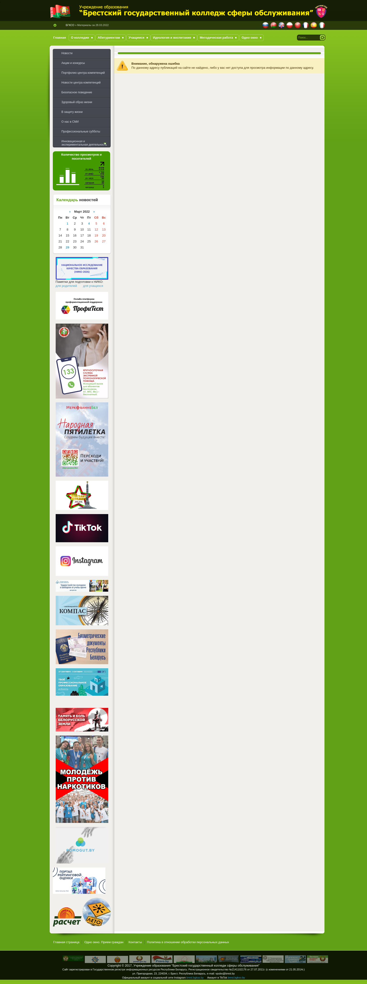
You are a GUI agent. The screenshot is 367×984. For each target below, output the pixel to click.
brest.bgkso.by (195, 977)
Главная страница (66, 942)
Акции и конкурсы (73, 63)
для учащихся (93, 286)
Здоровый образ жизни (76, 102)
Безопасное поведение (76, 92)
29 (67, 247)
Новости (66, 53)
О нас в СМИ (70, 121)
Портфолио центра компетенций (83, 72)
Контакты (135, 942)
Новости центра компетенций (81, 82)
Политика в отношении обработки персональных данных (188, 942)
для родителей (66, 286)
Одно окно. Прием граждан (104, 942)
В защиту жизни (72, 112)
